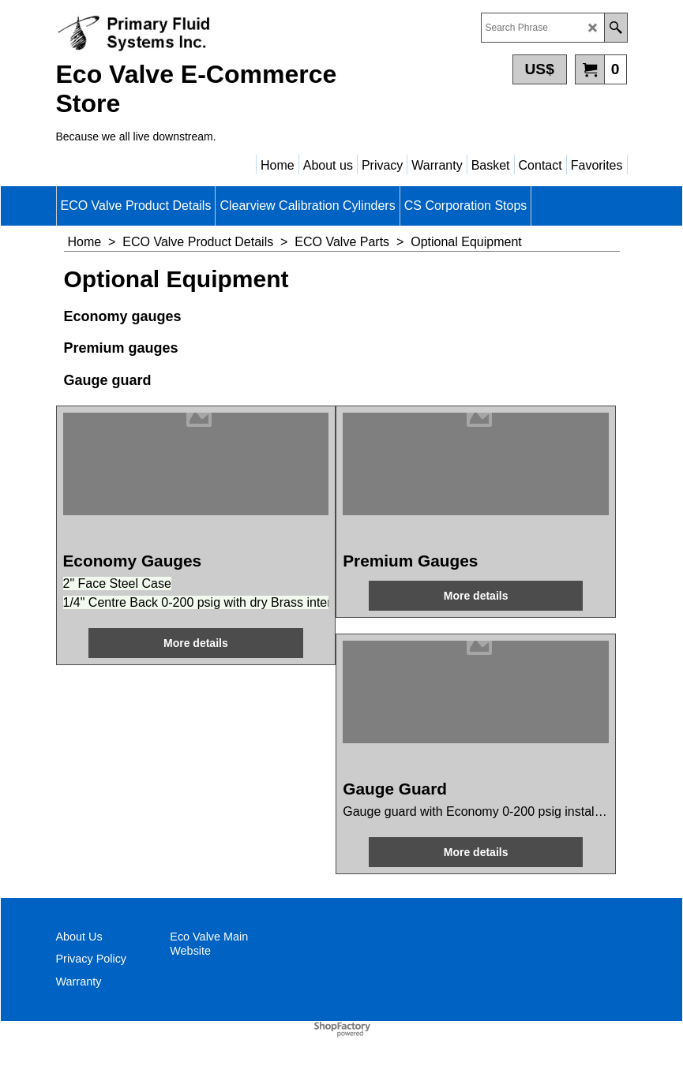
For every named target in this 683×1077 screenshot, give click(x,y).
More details (195, 643)
